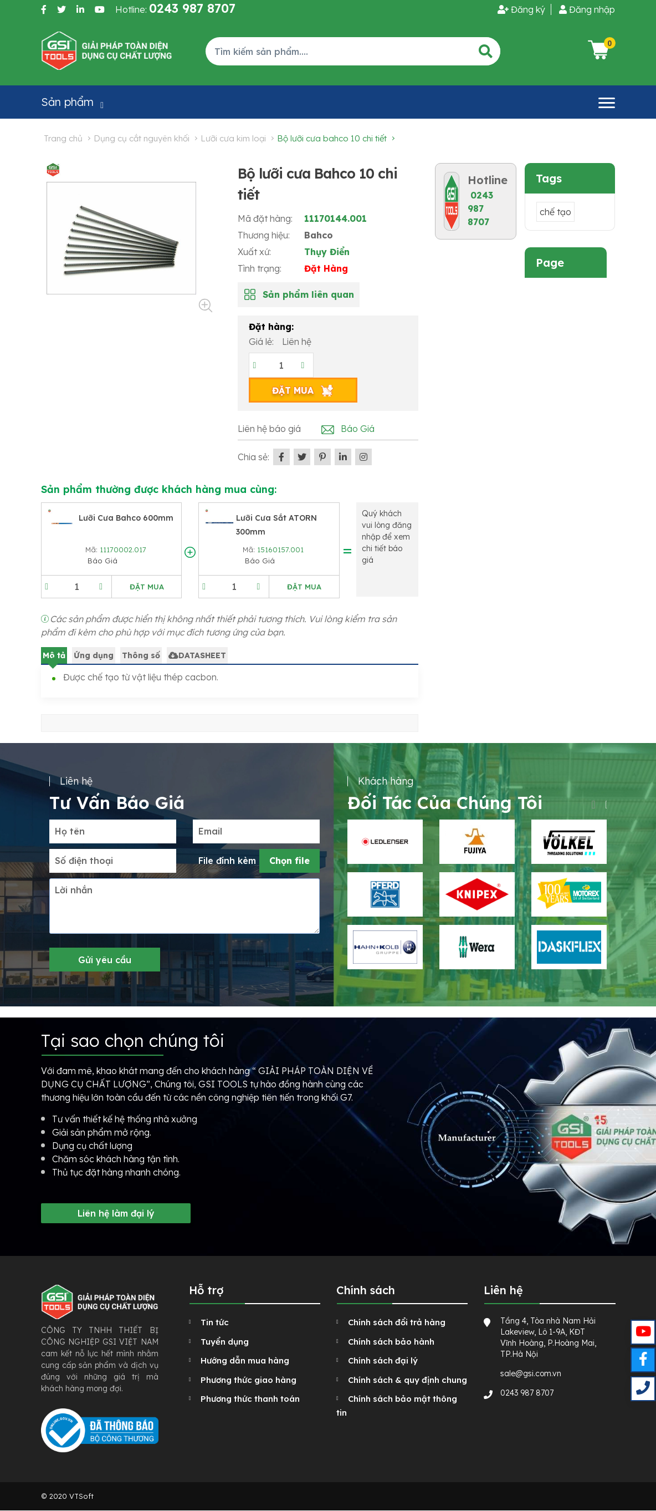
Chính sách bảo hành (391, 1341)
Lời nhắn (74, 890)
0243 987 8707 (480, 208)
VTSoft (81, 1496)
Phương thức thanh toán (250, 1398)
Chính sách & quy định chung (407, 1380)
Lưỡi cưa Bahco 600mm (126, 518)
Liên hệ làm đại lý (116, 1213)
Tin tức (215, 1322)
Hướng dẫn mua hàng (245, 1360)
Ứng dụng (94, 655)
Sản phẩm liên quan (308, 294)
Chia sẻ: (253, 456)
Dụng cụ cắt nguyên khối (141, 138)
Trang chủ (63, 138)
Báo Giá (358, 428)
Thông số (141, 655)
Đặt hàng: (271, 326)
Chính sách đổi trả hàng (396, 1322)
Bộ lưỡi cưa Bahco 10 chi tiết (332, 138)
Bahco (318, 235)
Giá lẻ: (262, 341)
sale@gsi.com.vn (530, 1373)
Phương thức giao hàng (248, 1380)
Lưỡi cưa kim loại (233, 138)
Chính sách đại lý (383, 1360)
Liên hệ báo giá (269, 428)
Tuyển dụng (225, 1341)
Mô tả (54, 655)
